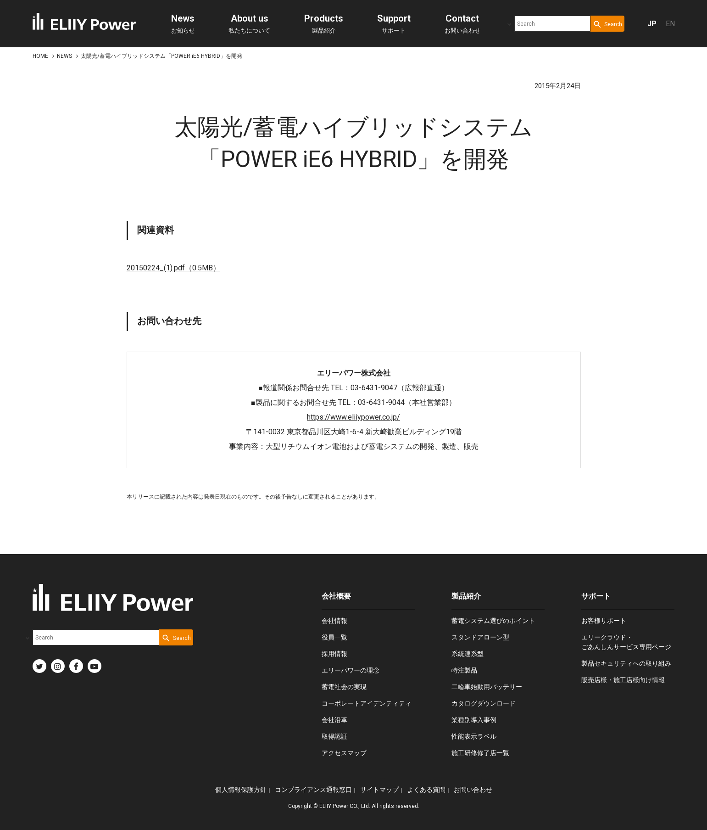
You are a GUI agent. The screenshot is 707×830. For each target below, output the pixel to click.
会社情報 (334, 620)
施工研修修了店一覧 (480, 753)
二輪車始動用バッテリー (486, 686)
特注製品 (464, 670)
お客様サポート (603, 620)
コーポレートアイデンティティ (367, 703)
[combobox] (552, 24)
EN (670, 23)
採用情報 (334, 653)
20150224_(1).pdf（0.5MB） (173, 268)
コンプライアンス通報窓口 (313, 789)
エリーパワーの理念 (350, 670)
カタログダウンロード (483, 703)
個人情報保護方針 (241, 789)
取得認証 (334, 736)
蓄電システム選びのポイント (493, 620)
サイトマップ (379, 789)
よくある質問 (426, 789)
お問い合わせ (462, 23)
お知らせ (183, 23)
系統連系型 (467, 653)
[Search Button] (607, 24)
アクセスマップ (344, 753)
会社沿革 (334, 719)
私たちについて (249, 23)
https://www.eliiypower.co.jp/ (353, 417)
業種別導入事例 (473, 719)
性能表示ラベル (473, 736)
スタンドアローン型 (480, 637)
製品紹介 (323, 23)
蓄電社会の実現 (344, 686)
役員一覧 (334, 637)
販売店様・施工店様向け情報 (623, 680)
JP (652, 23)
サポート (394, 23)
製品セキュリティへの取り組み (626, 663)
